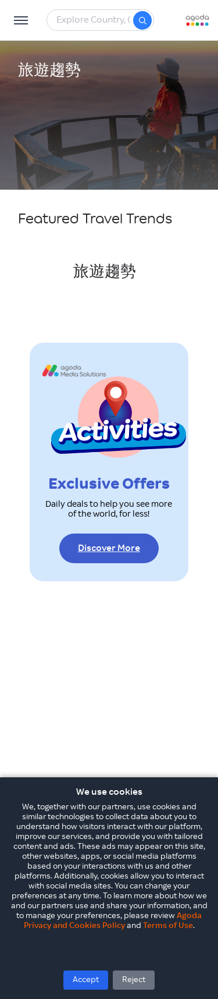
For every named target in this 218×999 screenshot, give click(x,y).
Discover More (109, 548)
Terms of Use (168, 925)
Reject (133, 979)
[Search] (142, 20)
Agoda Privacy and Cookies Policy (113, 920)
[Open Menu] (21, 20)
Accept (86, 979)
